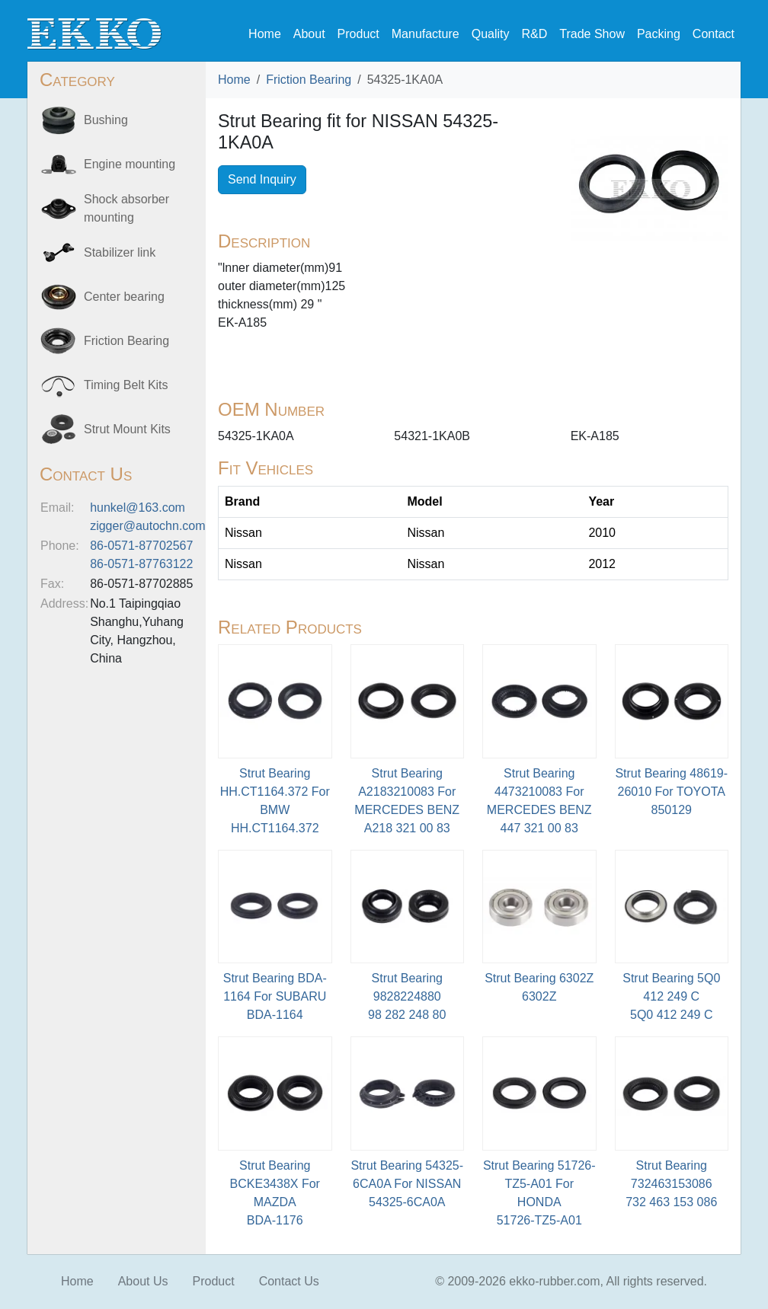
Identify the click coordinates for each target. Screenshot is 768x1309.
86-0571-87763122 (141, 563)
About (309, 33)
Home (264, 33)
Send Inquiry (262, 179)
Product (358, 33)
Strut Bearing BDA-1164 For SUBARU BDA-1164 (275, 996)
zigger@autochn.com (147, 525)
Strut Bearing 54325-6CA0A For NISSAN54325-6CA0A (406, 1183)
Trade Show (592, 33)
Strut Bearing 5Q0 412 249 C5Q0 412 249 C (671, 996)
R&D (534, 33)
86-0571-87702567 (141, 545)
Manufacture (425, 33)
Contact (713, 33)
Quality (491, 33)
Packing (658, 33)
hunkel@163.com (137, 507)
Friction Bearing (308, 79)
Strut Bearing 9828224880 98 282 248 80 (407, 996)
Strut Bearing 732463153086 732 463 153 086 (671, 1183)
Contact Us (289, 1281)
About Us (143, 1281)
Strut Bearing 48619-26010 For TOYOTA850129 (671, 791)
